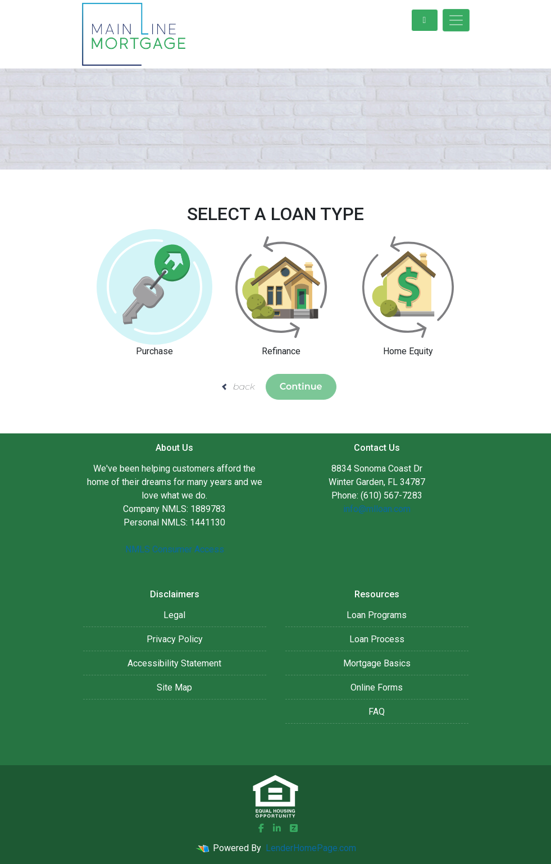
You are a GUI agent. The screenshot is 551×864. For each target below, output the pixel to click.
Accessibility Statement (174, 663)
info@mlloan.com (377, 509)
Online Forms (376, 687)
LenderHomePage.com (311, 848)
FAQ (376, 711)
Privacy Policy (175, 639)
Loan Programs (377, 615)
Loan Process (376, 639)
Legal (174, 615)
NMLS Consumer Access (174, 549)
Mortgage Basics (377, 663)
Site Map (174, 687)
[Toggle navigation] (456, 20)
